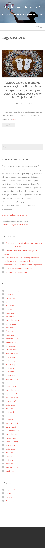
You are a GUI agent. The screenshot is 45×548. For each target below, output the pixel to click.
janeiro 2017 (11, 471)
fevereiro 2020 (12, 338)
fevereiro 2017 (12, 467)
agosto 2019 (11, 357)
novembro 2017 (12, 434)
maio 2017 (10, 456)
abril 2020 (10, 331)
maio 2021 (10, 309)
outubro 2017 (11, 438)
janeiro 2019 (11, 382)
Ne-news (9, 497)
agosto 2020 (11, 324)
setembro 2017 (12, 441)
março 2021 (10, 313)
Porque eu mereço (13, 501)
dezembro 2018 (12, 386)
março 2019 (10, 375)
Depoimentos (11, 489)
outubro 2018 (11, 394)
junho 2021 (10, 305)
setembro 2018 (12, 397)
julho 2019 (10, 360)
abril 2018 (10, 416)
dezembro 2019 (12, 346)
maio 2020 (10, 327)
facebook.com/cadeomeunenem (15, 224)
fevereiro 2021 (12, 316)
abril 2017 (10, 460)
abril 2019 (10, 371)
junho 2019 (10, 364)
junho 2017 (10, 452)
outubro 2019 (11, 349)
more (15, 119)
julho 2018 (10, 405)
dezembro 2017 (12, 430)
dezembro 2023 (12, 291)
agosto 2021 (11, 302)
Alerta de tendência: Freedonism (19, 268)
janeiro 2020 (11, 342)
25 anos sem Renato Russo (17, 272)
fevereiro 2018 (12, 423)
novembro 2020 (12, 320)
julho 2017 (10, 449)
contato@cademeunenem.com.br (15, 215)
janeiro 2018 (11, 427)
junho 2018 (10, 408)
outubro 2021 (11, 298)
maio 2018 (10, 412)
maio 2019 (10, 368)
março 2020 (10, 335)
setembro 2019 (12, 353)
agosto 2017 (11, 445)
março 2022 (10, 294)
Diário (8, 493)
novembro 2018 (12, 390)
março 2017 (10, 463)
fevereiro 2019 (12, 379)
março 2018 (10, 419)
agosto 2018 (11, 401)
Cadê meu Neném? (22, 7)
